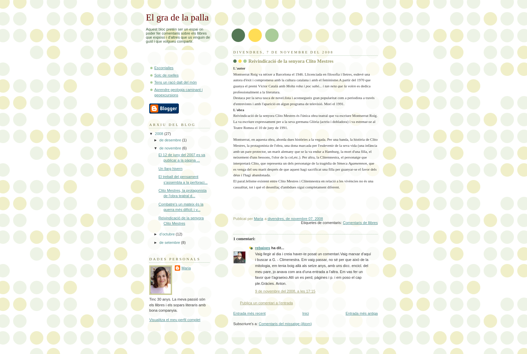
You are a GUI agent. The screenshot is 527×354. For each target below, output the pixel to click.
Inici (305, 313)
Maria (186, 268)
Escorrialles (163, 68)
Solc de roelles (166, 75)
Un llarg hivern (171, 169)
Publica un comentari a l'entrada (266, 303)
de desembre (170, 140)
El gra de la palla (177, 17)
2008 (159, 134)
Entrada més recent (249, 313)
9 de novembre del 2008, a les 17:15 (285, 291)
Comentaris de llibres (360, 223)
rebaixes (262, 248)
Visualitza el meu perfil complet (174, 320)
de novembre (170, 148)
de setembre (170, 242)
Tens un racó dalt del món (175, 82)
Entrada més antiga (362, 313)
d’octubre (167, 234)
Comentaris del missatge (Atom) (285, 324)
